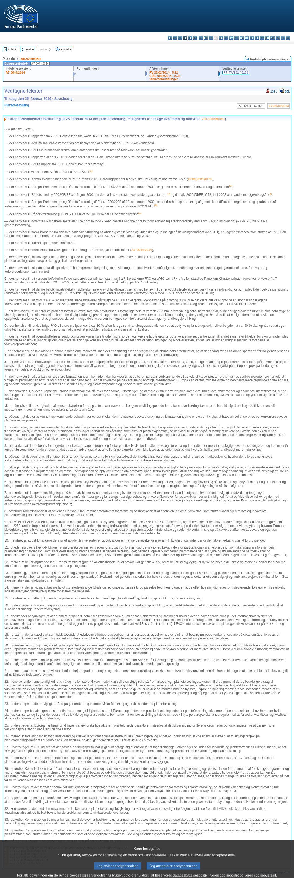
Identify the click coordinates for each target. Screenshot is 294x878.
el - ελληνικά (201, 38)
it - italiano (226, 38)
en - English (206, 38)
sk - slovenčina (272, 38)
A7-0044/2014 (15, 72)
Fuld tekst (66, 49)
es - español (175, 38)
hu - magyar (242, 38)
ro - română (267, 38)
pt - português (262, 38)
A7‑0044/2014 (141, 250)
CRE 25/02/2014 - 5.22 (164, 75)
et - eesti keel (195, 38)
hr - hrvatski (221, 38)
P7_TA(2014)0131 (235, 72)
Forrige (29, 49)
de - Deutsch (190, 38)
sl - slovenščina (278, 38)
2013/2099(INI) (30, 58)
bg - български (170, 38)
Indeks (12, 49)
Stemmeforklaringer (163, 79)
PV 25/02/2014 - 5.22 (163, 72)
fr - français (211, 38)
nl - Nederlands (252, 38)
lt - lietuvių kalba (236, 38)
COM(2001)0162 (200, 179)
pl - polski (257, 38)
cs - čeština (180, 38)
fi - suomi (283, 38)
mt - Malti (247, 38)
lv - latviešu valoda (231, 38)
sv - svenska (288, 38)
